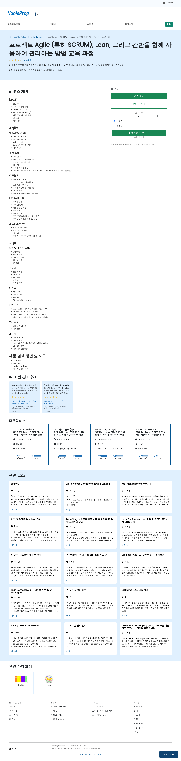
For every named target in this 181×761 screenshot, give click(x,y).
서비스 (90, 24)
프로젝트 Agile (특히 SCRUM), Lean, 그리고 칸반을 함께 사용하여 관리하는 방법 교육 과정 (79, 37)
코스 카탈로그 (14, 24)
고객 (135, 719)
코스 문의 (138, 96)
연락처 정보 (169, 754)
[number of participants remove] (120, 116)
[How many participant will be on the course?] (139, 116)
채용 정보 (138, 727)
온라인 (119, 121)
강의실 (119, 126)
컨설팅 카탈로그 (59, 719)
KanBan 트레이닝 (39, 37)
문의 (169, 24)
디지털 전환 (98, 706)
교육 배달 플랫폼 (100, 714)
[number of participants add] (158, 116)
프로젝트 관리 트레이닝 (22, 37)
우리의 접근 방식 (59, 706)
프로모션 (13, 710)
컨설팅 (53, 24)
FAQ (135, 731)
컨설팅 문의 (139, 103)
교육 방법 (14, 714)
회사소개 (129, 24)
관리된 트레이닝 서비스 (104, 710)
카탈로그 (13, 706)
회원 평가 (138, 723)
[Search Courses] (104, 14)
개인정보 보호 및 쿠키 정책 (90, 754)
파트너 (136, 714)
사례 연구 (55, 710)
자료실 (12, 719)
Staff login (91, 759)
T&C (135, 736)
